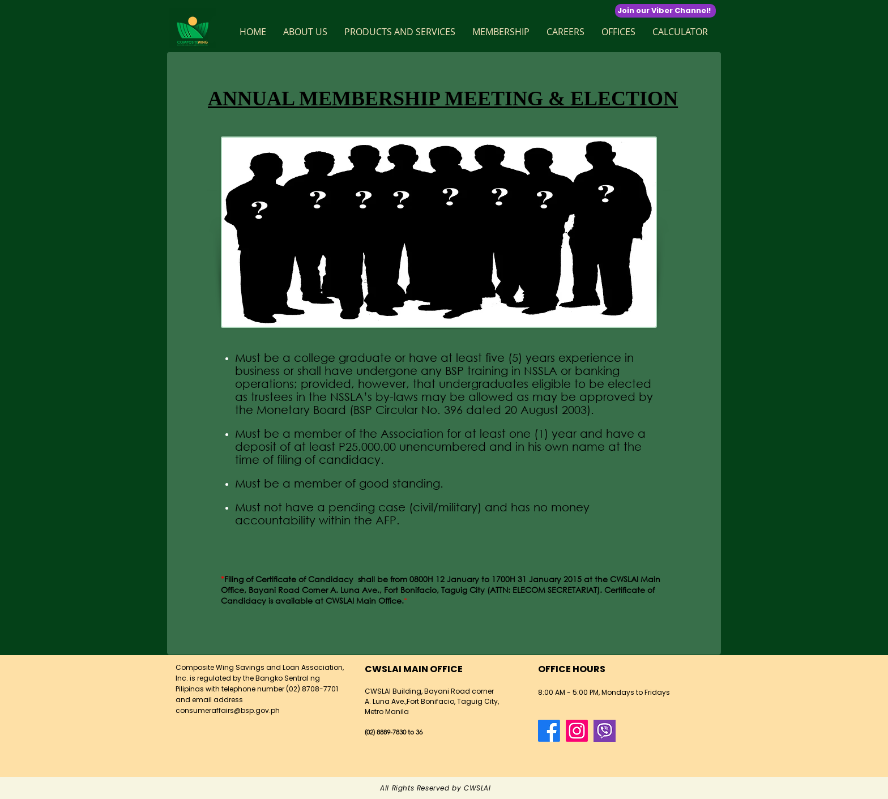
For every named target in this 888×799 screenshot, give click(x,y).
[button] (305, 31)
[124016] (605, 731)
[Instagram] (577, 731)
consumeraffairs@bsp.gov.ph (228, 710)
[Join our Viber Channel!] (665, 11)
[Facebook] (549, 731)
